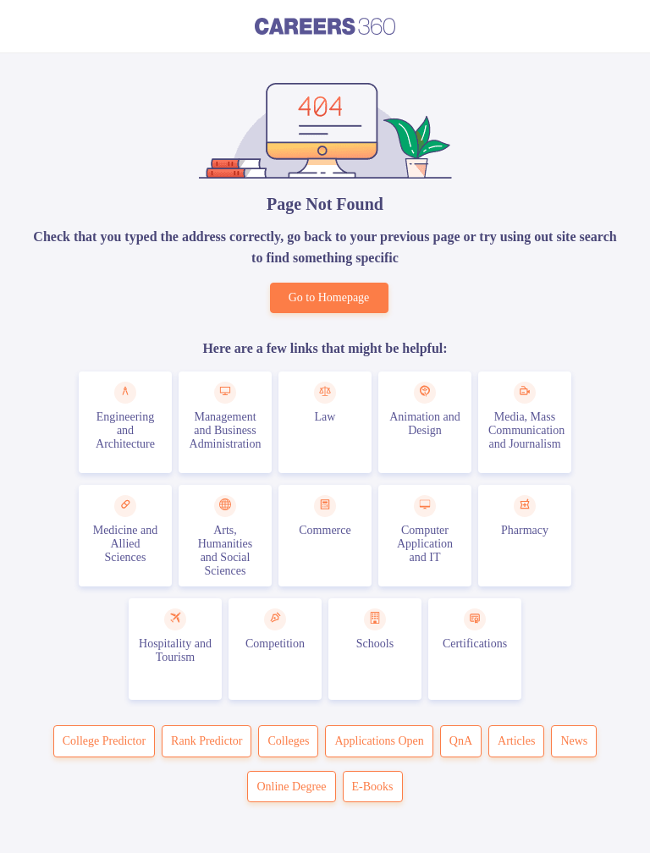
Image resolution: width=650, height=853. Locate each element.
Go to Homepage (329, 297)
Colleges (288, 741)
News (573, 741)
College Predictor (104, 741)
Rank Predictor (206, 741)
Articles (516, 741)
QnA (460, 741)
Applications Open (378, 741)
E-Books (373, 786)
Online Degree (291, 786)
